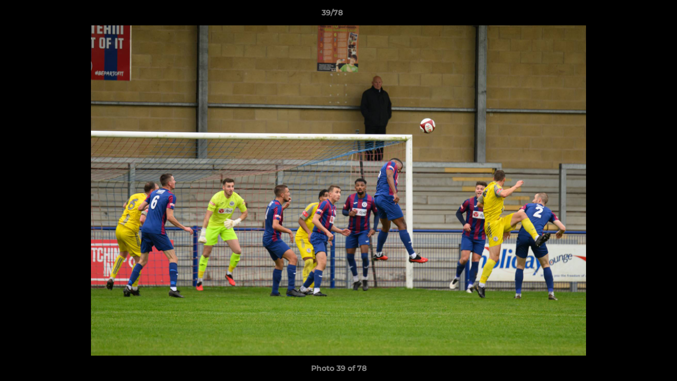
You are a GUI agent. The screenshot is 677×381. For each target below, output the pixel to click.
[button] (632, 15)
